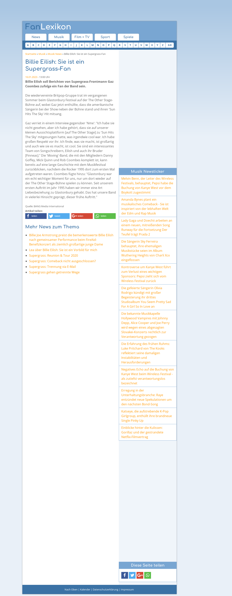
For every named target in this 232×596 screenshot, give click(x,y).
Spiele (128, 37)
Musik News (55, 54)
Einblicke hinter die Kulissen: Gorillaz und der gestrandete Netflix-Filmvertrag (142, 432)
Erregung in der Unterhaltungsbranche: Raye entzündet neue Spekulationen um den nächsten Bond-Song (146, 397)
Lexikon (48, 27)
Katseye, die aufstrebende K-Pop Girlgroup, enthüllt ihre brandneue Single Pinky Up (146, 416)
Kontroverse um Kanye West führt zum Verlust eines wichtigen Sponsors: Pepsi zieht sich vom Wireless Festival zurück (146, 274)
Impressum (127, 589)
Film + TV (82, 37)
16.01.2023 (31, 77)
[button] (36, 216)
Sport (105, 37)
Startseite (30, 54)
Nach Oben (71, 589)
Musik (59, 37)
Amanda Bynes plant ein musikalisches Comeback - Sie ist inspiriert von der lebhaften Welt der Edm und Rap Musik (145, 206)
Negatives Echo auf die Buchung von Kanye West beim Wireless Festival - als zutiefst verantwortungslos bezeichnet (147, 376)
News (36, 37)
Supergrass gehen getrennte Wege (54, 272)
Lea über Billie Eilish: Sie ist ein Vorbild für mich (63, 250)
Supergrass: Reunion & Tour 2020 (53, 255)
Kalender (85, 589)
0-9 (169, 45)
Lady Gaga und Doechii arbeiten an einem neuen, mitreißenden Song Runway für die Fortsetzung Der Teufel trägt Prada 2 (146, 227)
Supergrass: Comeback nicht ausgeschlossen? (62, 261)
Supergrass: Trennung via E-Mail (52, 267)
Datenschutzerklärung (105, 589)
